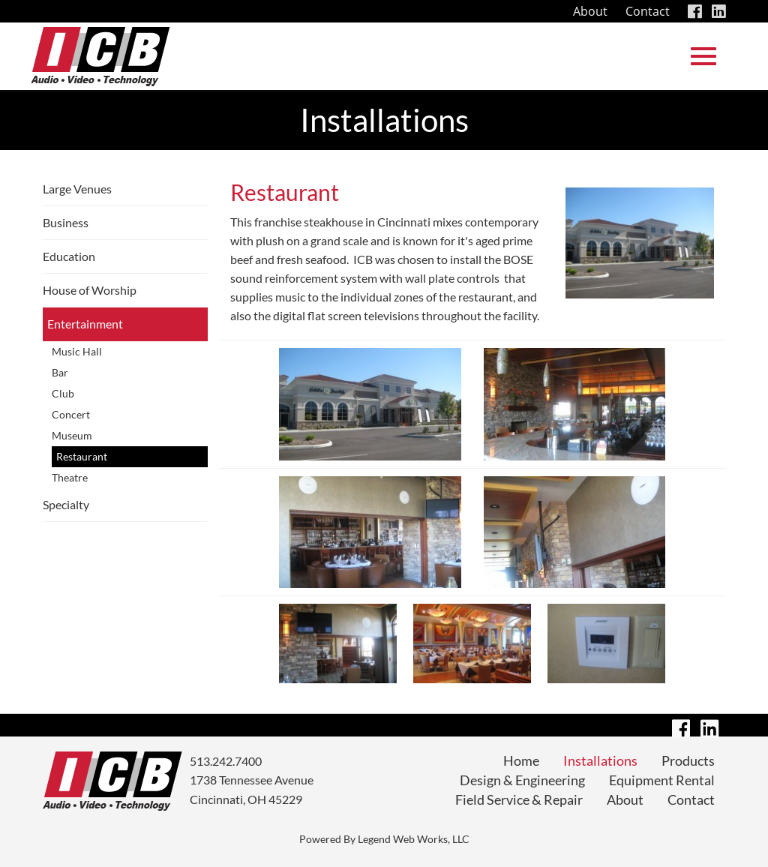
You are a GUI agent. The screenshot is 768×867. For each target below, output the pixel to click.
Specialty (66, 504)
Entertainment (85, 323)
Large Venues (77, 189)
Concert (71, 414)
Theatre (70, 477)
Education (69, 256)
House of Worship (89, 290)
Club (63, 393)
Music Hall (77, 351)
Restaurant (81, 456)
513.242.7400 (226, 761)
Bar (60, 372)
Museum (72, 435)
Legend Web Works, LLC (414, 838)
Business (65, 222)
